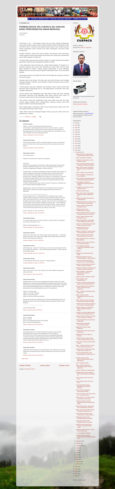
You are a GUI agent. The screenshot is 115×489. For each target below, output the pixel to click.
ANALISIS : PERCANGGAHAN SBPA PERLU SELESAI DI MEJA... (85, 224)
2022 (76, 125)
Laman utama (45, 365)
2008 (76, 471)
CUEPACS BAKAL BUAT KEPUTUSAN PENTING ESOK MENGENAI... (84, 359)
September (79, 445)
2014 (76, 143)
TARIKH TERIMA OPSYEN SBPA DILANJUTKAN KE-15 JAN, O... (85, 235)
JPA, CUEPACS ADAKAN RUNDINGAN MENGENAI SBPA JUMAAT (85, 247)
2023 (76, 123)
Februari (78, 461)
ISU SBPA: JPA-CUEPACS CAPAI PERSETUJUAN (85, 160)
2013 (76, 145)
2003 (76, 475)
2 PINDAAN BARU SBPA (82, 190)
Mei (77, 454)
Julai (77, 450)
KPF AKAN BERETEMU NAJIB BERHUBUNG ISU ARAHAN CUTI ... (85, 354)
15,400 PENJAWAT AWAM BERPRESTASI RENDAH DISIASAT (83, 386)
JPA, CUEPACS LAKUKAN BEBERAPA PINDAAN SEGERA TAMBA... (85, 183)
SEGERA (78, 251)
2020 (76, 129)
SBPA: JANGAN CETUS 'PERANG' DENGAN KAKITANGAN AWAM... (85, 300)
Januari (78, 463)
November (79, 441)
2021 (76, 127)
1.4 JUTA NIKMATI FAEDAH (83, 433)
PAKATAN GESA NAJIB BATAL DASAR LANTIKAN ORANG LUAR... (84, 426)
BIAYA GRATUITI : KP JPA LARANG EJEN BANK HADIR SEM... (85, 398)
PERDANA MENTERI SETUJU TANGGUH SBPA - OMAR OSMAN (85, 257)
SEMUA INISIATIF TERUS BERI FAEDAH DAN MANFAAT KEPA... (85, 155)
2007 (76, 473)
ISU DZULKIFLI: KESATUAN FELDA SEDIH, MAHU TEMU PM (85, 350)
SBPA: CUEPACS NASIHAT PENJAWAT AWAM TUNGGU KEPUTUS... (84, 367)
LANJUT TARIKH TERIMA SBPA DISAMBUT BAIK (84, 206)
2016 (76, 139)
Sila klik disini (89, 113)
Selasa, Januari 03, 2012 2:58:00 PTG (33, 324)
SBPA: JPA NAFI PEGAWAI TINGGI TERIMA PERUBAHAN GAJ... (85, 410)
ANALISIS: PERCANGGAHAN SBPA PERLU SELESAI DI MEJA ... (85, 265)
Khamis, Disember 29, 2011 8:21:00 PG (33, 135)
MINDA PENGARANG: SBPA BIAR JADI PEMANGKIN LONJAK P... (85, 407)
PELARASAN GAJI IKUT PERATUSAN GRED (82, 228)
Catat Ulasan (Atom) (29, 369)
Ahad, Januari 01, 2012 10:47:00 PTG (33, 274)
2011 (76, 150)
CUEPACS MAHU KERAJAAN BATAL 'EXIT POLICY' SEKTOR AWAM (85, 304)
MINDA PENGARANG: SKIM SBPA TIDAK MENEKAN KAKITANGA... (85, 221)
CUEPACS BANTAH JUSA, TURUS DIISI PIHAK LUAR (85, 430)
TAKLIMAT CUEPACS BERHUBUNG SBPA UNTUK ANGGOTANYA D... (85, 283)
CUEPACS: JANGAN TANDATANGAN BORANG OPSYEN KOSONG (86, 268)
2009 (76, 469)
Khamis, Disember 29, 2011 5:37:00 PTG (33, 213)
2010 (76, 466)
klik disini (75, 104)
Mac (77, 459)
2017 (76, 136)
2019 (76, 132)
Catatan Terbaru (25, 365)
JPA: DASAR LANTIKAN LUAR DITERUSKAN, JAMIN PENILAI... (85, 414)
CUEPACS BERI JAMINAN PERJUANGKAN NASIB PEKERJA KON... (85, 437)
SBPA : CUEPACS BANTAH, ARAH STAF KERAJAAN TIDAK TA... (85, 346)
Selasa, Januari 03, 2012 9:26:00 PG (32, 310)
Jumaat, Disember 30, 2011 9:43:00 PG (33, 227)
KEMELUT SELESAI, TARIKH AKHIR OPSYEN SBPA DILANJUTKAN (85, 232)
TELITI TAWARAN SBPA (82, 363)
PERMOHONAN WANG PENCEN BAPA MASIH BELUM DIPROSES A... (85, 374)
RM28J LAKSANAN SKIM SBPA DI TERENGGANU (85, 199)
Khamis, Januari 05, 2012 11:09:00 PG (33, 342)
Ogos (77, 448)
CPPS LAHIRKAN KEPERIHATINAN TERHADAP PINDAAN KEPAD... (85, 179)
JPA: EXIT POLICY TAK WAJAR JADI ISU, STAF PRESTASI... (85, 394)
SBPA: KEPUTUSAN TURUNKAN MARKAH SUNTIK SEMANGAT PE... (84, 169)
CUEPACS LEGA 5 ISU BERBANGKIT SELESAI (83, 210)
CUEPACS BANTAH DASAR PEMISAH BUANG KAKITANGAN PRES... (85, 402)
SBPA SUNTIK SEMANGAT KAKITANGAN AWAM (83, 390)
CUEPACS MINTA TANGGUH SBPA (85, 276)
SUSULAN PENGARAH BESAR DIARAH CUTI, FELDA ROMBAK (85, 261)
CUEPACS (27, 10)
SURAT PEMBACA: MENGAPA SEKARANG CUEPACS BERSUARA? (84, 273)
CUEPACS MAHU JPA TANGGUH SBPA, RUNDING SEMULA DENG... (85, 309)
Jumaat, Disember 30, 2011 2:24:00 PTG (33, 253)
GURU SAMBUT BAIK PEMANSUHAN (81, 279)
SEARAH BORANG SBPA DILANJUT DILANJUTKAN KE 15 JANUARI (85, 213)
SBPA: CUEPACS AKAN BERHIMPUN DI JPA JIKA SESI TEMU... (85, 296)
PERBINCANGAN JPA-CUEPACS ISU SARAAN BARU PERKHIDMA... (86, 202)
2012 (76, 148)
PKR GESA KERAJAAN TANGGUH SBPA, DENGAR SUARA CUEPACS (85, 288)
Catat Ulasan (24, 358)
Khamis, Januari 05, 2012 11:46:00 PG (33, 355)
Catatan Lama (64, 365)
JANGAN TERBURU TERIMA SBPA (85, 370)
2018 (76, 134)
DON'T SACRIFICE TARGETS (84, 158)
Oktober (78, 443)
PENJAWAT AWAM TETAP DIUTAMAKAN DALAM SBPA (84, 417)
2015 (76, 141)
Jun (77, 452)
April (77, 457)
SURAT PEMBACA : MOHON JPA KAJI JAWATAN (84, 175)
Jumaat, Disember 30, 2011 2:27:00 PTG (33, 263)
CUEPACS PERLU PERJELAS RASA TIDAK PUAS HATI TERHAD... (85, 316)
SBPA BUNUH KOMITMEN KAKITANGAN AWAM (83, 324)
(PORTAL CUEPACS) (85, 47)
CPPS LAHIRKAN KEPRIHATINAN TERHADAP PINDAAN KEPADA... (85, 164)
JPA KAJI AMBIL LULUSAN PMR (84, 172)
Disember (79, 152)
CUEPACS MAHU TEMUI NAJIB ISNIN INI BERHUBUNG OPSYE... (85, 338)
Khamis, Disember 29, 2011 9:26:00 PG (33, 147)
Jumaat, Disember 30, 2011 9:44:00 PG (33, 240)
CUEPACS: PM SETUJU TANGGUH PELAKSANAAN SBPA (85, 243)
